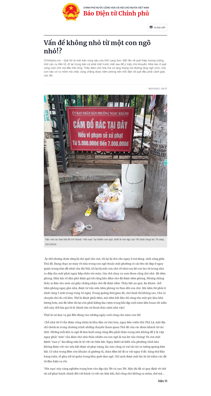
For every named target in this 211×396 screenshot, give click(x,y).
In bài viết (157, 27)
